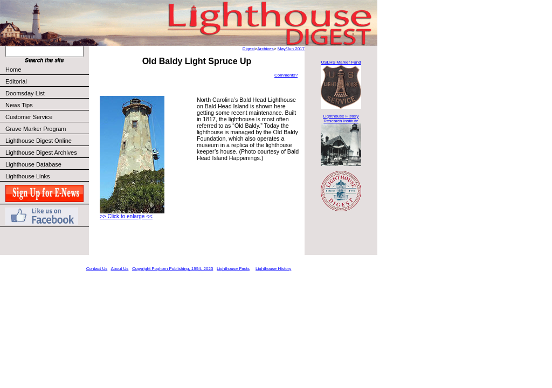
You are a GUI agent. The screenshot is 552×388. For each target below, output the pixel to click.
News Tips (19, 105)
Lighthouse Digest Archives (41, 152)
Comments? (286, 75)
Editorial (46, 81)
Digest (249, 48)
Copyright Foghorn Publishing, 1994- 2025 (172, 268)
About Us (119, 268)
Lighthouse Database (33, 164)
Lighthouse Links (27, 176)
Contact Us (97, 268)
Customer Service (46, 117)
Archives (265, 48)
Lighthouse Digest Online (38, 140)
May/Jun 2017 (291, 48)
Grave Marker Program (35, 129)
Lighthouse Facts (233, 268)
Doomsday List (25, 93)
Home (13, 69)
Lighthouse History (273, 268)
